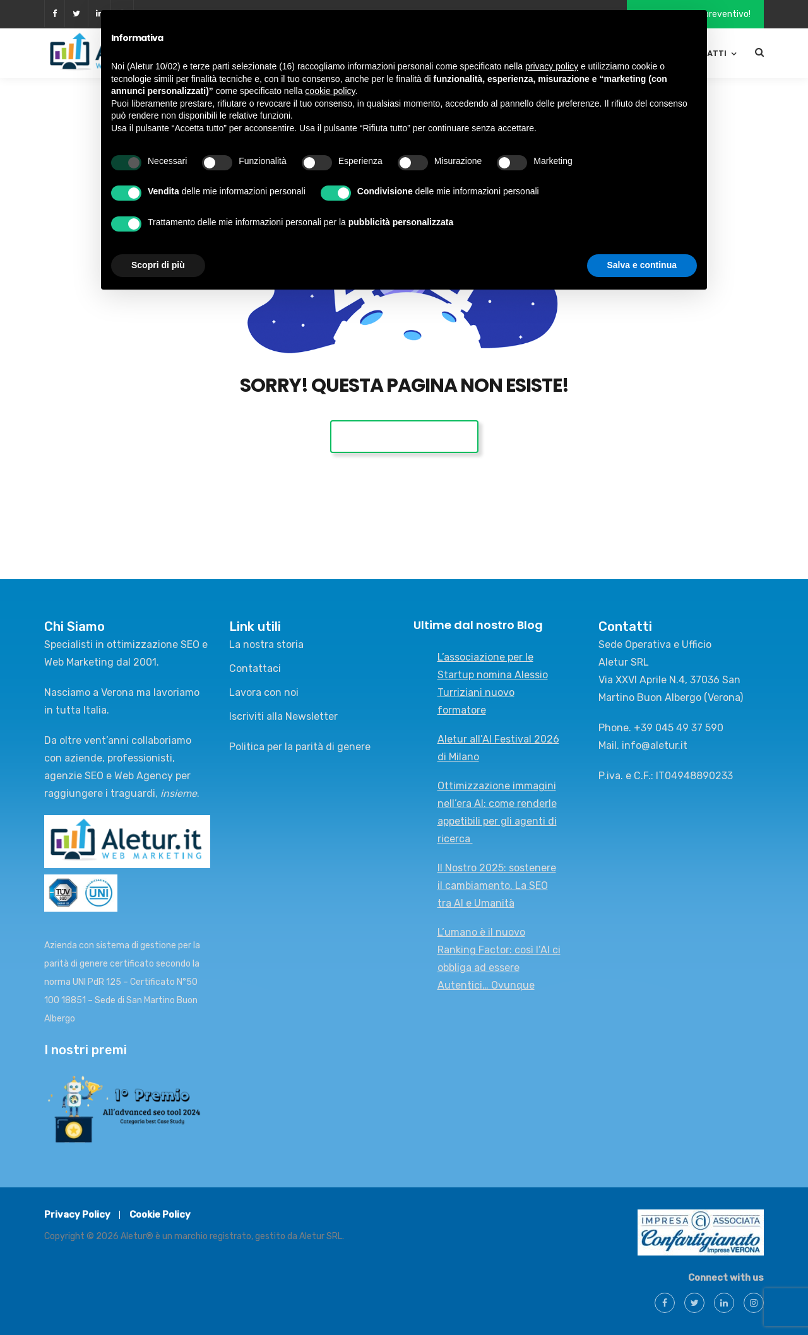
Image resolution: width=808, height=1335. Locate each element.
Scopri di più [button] (158, 265)
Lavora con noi (264, 692)
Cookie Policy (160, 1214)
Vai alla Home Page (404, 436)
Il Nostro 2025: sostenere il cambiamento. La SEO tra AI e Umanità (496, 885)
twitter (76, 13)
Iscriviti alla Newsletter (283, 716)
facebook (54, 13)
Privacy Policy (77, 1214)
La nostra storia (266, 644)
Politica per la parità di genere (300, 747)
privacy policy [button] (551, 66)
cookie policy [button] (330, 91)
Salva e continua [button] (642, 265)
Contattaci (255, 668)
